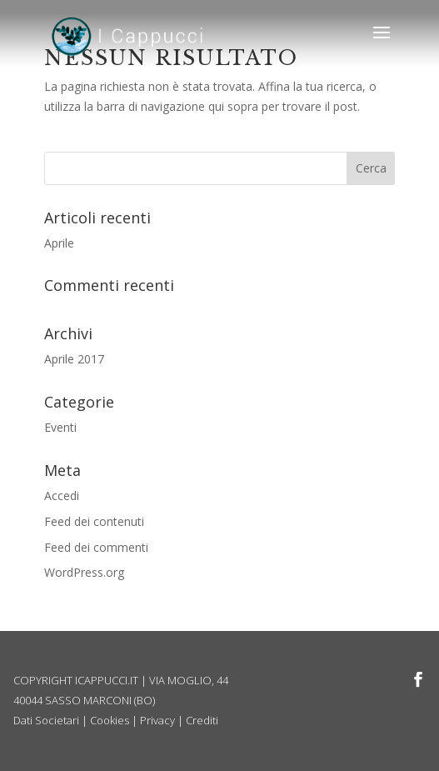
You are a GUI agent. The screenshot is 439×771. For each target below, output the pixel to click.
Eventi (60, 427)
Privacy (157, 720)
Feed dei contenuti (94, 521)
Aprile (59, 243)
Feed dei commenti (96, 547)
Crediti (202, 720)
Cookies (109, 720)
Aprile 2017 (74, 359)
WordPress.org (84, 572)
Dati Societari (46, 720)
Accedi (61, 495)
